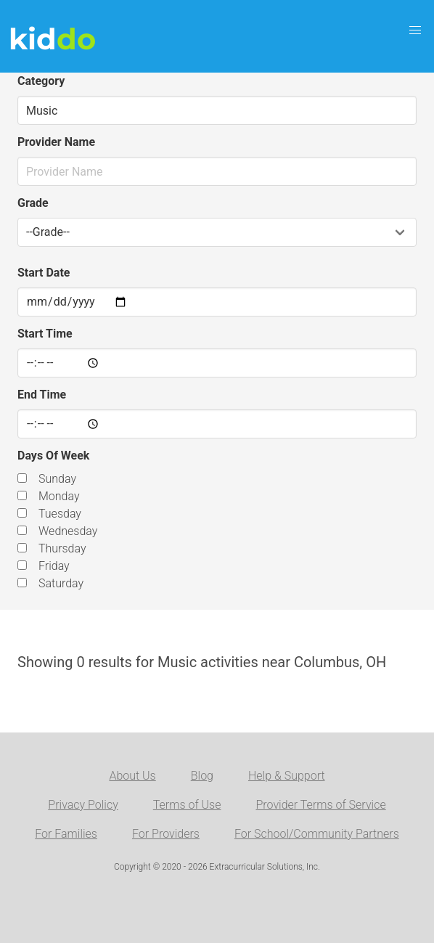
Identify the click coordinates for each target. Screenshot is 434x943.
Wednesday (67, 531)
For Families (66, 834)
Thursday (62, 548)
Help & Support (286, 776)
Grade (33, 203)
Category (41, 81)
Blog (202, 776)
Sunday (57, 479)
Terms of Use (187, 805)
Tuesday (59, 514)
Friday (54, 566)
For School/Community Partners (316, 834)
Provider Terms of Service (320, 805)
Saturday (60, 583)
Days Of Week (53, 455)
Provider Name (56, 142)
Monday (59, 496)
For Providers (166, 834)
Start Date (43, 272)
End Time (41, 394)
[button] (415, 30)
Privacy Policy (83, 805)
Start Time (45, 333)
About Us (132, 776)
